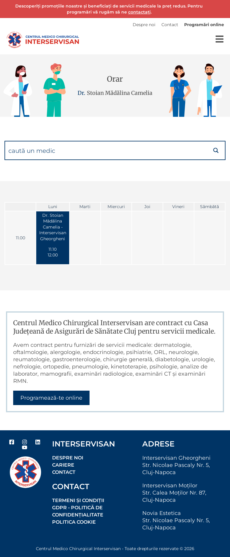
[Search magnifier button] (216, 150)
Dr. (81, 92)
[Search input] (106, 150)
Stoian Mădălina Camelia (119, 92)
